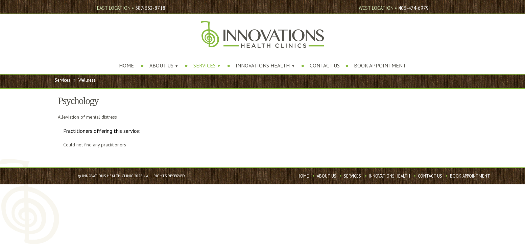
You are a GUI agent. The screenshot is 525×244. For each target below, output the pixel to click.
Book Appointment (380, 65)
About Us (161, 65)
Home (126, 65)
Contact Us (325, 65)
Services (204, 65)
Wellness (87, 80)
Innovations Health (263, 65)
